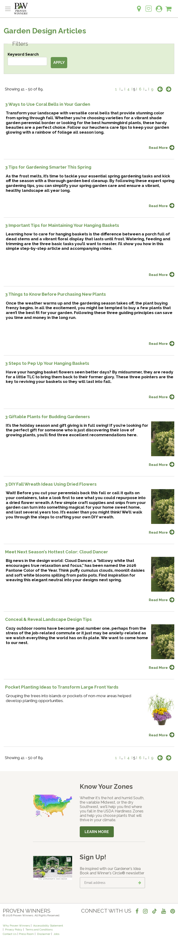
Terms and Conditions (39, 929)
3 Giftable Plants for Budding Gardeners (47, 416)
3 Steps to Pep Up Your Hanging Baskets (47, 363)
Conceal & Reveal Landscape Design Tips (48, 619)
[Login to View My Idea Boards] (148, 6)
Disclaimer (43, 934)
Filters (20, 44)
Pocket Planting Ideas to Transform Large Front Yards (61, 686)
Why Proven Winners (16, 925)
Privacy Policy (13, 929)
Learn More (97, 832)
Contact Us (9, 934)
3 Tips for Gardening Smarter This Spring (48, 167)
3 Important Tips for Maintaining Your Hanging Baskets (62, 225)
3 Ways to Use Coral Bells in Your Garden (47, 104)
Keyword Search (23, 54)
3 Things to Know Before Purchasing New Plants (55, 294)
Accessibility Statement (48, 925)
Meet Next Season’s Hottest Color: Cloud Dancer (56, 551)
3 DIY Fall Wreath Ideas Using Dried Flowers (51, 484)
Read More (158, 148)
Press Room (26, 934)
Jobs (56, 934)
